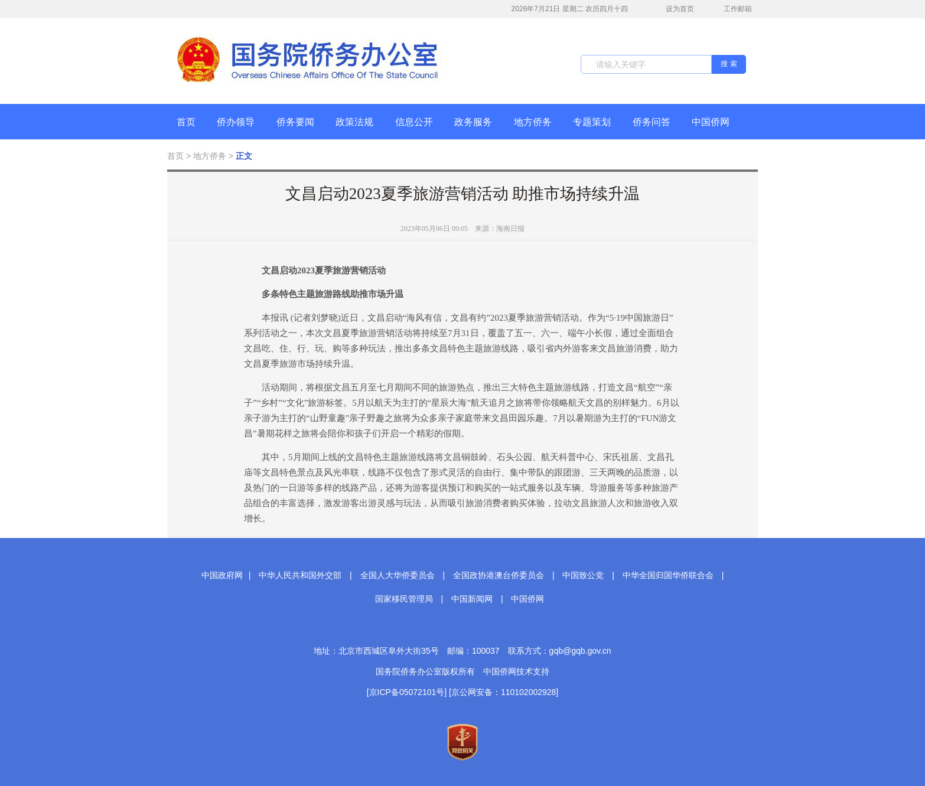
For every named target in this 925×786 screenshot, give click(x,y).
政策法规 (354, 122)
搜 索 (729, 64)
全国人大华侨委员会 (397, 575)
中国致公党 (583, 575)
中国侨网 (710, 122)
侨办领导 (236, 122)
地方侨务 (533, 122)
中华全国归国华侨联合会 (668, 575)
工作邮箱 (731, 10)
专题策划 (592, 122)
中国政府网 (222, 575)
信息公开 (414, 122)
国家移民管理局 (404, 599)
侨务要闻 (295, 122)
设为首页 (673, 9)
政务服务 (473, 122)
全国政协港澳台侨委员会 (498, 575)
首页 (186, 122)
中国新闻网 (472, 599)
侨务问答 (651, 122)
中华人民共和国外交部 (300, 575)
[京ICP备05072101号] (407, 692)
